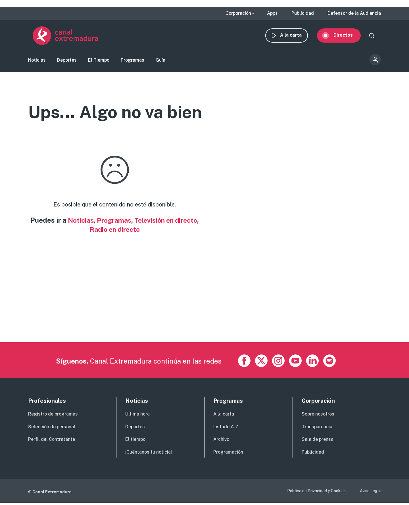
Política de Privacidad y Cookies (316, 493)
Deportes (67, 61)
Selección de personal (51, 428)
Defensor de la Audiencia (354, 13)
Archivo (221, 441)
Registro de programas (53, 416)
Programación (228, 454)
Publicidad (302, 13)
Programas (132, 61)
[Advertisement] (198, 305)
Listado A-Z (225, 428)
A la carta (295, 36)
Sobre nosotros (318, 416)
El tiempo (135, 441)
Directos (347, 36)
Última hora (137, 416)
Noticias (37, 61)
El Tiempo (98, 61)
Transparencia (317, 428)
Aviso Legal (370, 493)
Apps (272, 13)
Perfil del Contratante (51, 441)
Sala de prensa (317, 441)
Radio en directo (128, 231)
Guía (160, 61)
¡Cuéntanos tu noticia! (148, 454)
